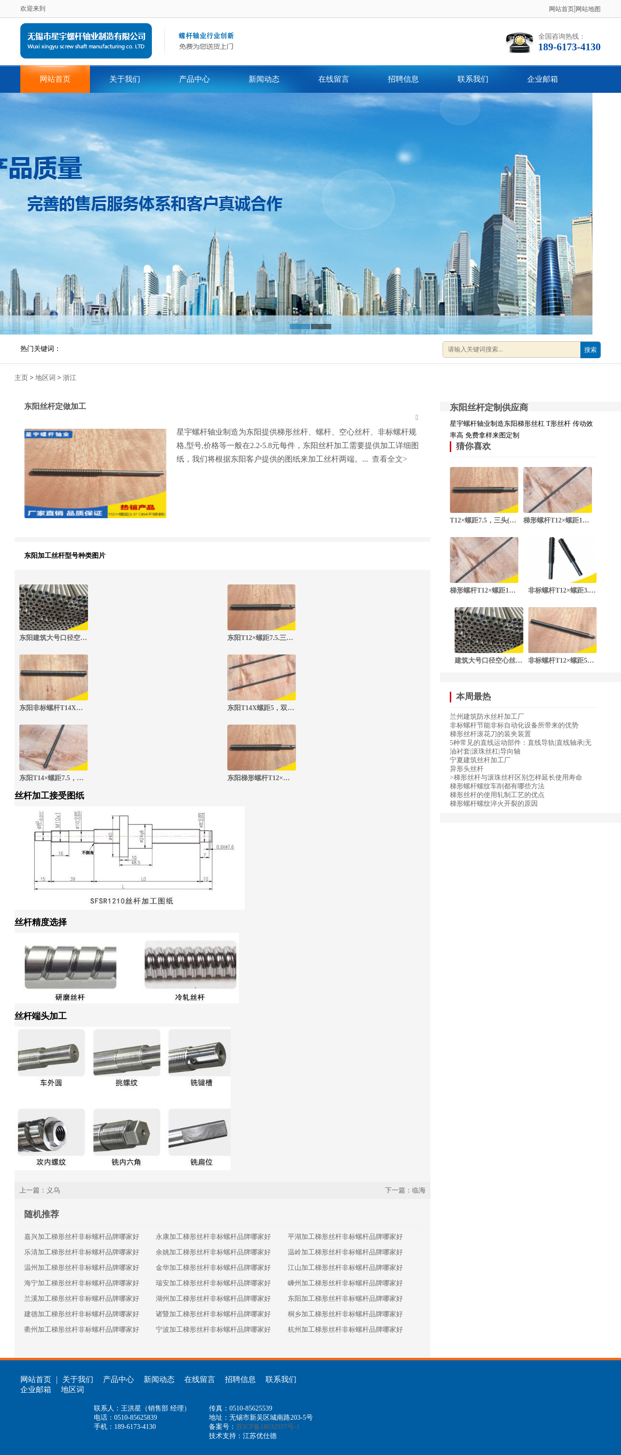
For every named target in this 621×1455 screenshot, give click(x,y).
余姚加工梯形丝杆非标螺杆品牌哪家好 (213, 1252)
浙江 (69, 377)
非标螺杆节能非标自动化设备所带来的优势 (514, 725)
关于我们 (124, 79)
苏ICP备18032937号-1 (267, 1426)
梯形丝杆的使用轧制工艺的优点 (497, 795)
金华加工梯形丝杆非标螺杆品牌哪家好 (213, 1267)
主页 (21, 377)
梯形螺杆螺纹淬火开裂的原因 (494, 803)
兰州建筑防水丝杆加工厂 (487, 716)
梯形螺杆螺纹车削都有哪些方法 (497, 786)
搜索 (590, 349)
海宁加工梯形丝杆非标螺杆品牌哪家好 (81, 1283)
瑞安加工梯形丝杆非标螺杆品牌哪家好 (213, 1283)
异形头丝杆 (467, 768)
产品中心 (194, 79)
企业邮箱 (542, 79)
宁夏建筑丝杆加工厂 (480, 760)
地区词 (45, 377)
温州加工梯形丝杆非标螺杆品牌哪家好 (81, 1267)
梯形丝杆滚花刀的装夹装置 (490, 734)
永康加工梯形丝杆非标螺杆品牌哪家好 (213, 1236)
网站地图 (588, 9)
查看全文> (388, 459)
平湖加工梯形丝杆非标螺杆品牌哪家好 (345, 1236)
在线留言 (333, 79)
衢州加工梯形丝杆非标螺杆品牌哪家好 (81, 1329)
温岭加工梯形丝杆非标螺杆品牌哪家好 (345, 1252)
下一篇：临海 (405, 1190)
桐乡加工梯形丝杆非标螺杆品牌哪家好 (345, 1314)
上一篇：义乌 (39, 1190)
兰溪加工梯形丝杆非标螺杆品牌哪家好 (81, 1298)
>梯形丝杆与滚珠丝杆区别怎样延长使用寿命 (516, 777)
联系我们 (473, 79)
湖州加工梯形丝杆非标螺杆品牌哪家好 (213, 1298)
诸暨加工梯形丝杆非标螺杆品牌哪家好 (213, 1314)
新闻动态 (264, 79)
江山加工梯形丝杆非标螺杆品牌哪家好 (345, 1267)
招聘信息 (403, 79)
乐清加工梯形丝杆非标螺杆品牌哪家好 (81, 1252)
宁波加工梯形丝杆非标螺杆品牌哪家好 (213, 1329)
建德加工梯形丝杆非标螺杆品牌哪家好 (81, 1314)
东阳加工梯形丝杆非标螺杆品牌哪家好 (345, 1298)
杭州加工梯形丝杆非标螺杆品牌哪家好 (345, 1329)
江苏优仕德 (260, 1436)
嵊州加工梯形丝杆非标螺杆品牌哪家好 (345, 1283)
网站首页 (561, 9)
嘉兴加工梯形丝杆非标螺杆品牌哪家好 (81, 1236)
